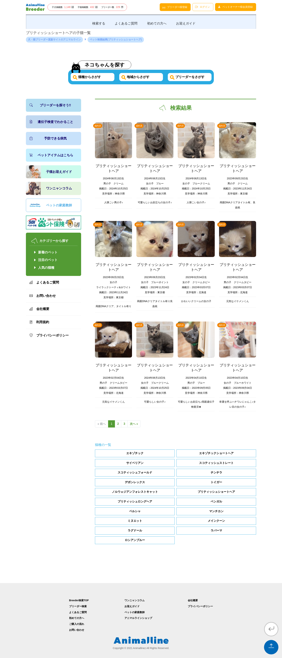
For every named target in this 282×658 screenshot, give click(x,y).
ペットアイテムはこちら (51, 155)
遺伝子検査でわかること (51, 122)
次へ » (135, 424)
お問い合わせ (42, 296)
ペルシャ (135, 511)
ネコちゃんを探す (106, 65)
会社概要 (39, 309)
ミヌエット (135, 520)
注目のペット (45, 260)
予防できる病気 (48, 138)
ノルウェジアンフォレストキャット (135, 491)
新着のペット (45, 252)
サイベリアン (135, 462)
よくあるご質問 (44, 282)
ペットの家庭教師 (59, 205)
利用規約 (39, 322)
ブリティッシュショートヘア (216, 491)
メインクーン (216, 520)
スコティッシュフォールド (135, 472)
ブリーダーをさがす (189, 77)
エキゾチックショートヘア (216, 453)
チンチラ (216, 472)
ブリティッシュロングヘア (135, 501)
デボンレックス (135, 482)
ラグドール (135, 530)
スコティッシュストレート (216, 462)
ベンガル (216, 501)
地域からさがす (137, 77)
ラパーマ (216, 530)
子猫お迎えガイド (59, 172)
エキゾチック (135, 453)
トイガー (216, 482)
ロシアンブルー (135, 540)
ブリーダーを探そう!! (50, 105)
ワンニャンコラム (59, 188)
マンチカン (216, 511)
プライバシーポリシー (49, 335)
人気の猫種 (46, 267)
